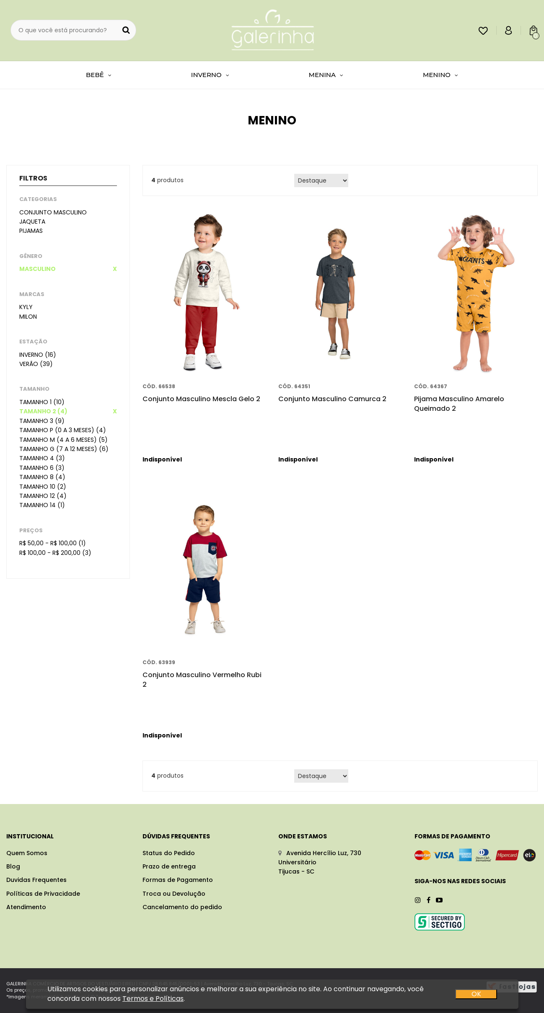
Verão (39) (36, 364)
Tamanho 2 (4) (43, 411)
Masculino (37, 269)
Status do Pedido (168, 853)
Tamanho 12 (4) (43, 496)
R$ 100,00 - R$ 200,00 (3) (55, 553)
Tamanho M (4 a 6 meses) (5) (63, 440)
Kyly (26, 307)
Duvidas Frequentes (36, 880)
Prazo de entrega (169, 866)
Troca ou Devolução (173, 893)
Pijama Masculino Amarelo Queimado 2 (459, 403)
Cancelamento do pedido (182, 907)
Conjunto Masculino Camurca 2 (332, 399)
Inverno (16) (37, 355)
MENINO (440, 75)
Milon (28, 316)
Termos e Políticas (153, 998)
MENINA (326, 75)
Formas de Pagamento (177, 880)
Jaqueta (32, 221)
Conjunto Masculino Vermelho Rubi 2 (202, 679)
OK (476, 994)
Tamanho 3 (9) (42, 421)
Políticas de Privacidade (43, 893)
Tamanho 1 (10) (42, 402)
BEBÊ (98, 75)
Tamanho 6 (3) (42, 468)
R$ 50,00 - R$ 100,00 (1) (52, 543)
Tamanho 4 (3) (42, 458)
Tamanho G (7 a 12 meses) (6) (64, 449)
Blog (13, 866)
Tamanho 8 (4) (42, 477)
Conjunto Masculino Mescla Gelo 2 (201, 399)
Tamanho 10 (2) (42, 486)
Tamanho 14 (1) (42, 505)
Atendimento (26, 907)
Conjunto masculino (53, 212)
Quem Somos (26, 853)
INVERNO (210, 75)
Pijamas (31, 231)
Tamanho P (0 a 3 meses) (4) (62, 430)
